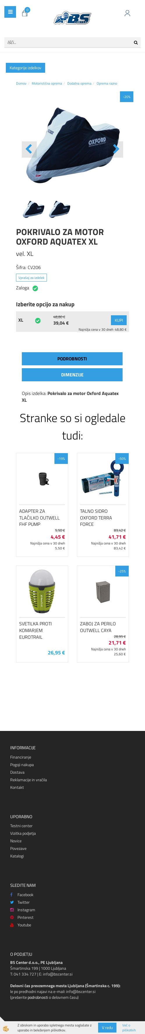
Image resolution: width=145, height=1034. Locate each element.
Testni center (21, 826)
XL (20, 319)
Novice (16, 841)
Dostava (17, 772)
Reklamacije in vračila (28, 780)
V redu (107, 1027)
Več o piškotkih (129, 1028)
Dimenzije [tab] (72, 374)
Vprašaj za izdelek (31, 277)
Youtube (20, 925)
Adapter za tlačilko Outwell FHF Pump (39, 518)
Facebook (21, 894)
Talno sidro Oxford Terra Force (96, 518)
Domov (21, 83)
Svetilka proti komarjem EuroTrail (35, 630)
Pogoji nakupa (22, 764)
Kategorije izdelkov (25, 68)
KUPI (119, 320)
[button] (115, 149)
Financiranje (20, 757)
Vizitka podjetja (23, 833)
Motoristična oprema (47, 83)
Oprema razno (107, 83)
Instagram (22, 910)
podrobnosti (38, 997)
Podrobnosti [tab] (72, 358)
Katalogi (17, 856)
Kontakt (17, 787)
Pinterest (21, 917)
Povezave (18, 848)
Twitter (20, 902)
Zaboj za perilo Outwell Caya (98, 627)
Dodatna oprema (79, 83)
